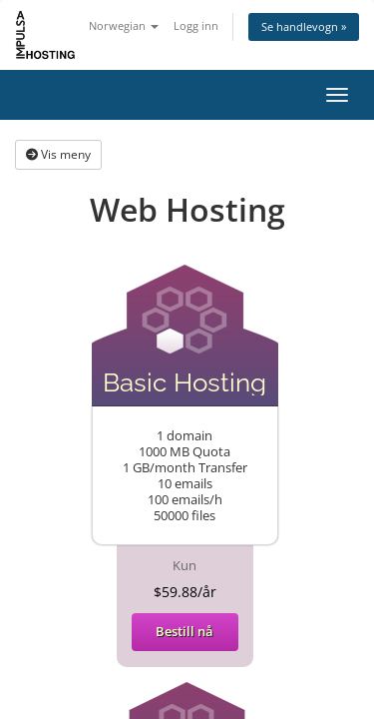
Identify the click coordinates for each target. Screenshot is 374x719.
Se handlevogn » (303, 26)
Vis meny (58, 154)
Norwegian (124, 25)
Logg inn (196, 25)
